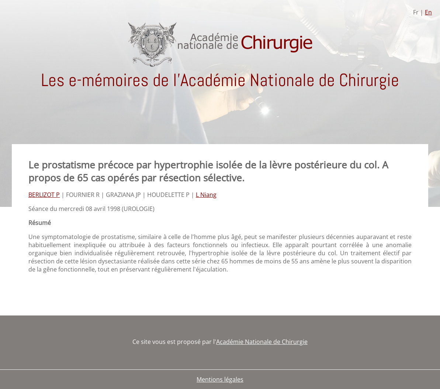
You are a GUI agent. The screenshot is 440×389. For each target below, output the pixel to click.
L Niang (206, 195)
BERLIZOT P (44, 195)
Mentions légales (220, 379)
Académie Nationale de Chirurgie (262, 342)
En (428, 12)
